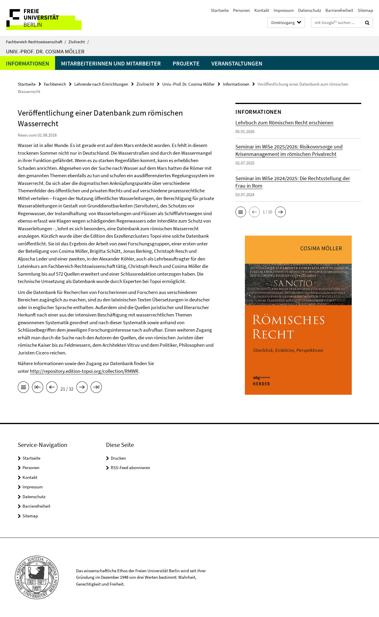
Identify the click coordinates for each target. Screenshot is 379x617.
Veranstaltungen (236, 63)
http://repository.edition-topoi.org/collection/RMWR (84, 371)
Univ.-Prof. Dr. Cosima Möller (45, 51)
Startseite (220, 10)
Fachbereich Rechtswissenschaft (36, 42)
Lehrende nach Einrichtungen (101, 84)
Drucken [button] (118, 458)
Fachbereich (55, 84)
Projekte (186, 63)
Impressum (284, 10)
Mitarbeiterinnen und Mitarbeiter (111, 63)
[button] (240, 212)
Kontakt (261, 10)
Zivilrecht (78, 42)
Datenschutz (309, 10)
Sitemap (365, 10)
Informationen (27, 63)
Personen (241, 10)
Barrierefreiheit (339, 10)
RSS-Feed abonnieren (130, 467)
